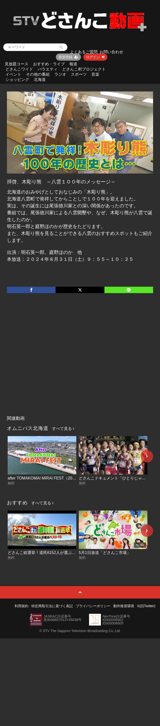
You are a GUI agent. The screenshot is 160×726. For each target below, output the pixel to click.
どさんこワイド (19, 69)
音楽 (95, 74)
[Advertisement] (51, 359)
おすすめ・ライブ (49, 64)
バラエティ (48, 69)
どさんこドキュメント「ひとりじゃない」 (116, 478)
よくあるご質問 (84, 52)
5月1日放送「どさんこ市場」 (105, 552)
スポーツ (79, 74)
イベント (13, 74)
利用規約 (21, 606)
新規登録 (68, 57)
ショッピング (17, 79)
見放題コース (16, 64)
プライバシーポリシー (93, 606)
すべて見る (63, 428)
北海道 (40, 79)
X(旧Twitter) (146, 606)
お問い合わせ (111, 52)
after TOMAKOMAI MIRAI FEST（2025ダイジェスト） (56, 478)
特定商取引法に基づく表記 (52, 606)
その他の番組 (38, 74)
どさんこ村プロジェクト (84, 69)
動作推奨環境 (123, 606)
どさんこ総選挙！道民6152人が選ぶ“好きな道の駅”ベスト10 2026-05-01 (72, 552)
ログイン (95, 57)
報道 (73, 64)
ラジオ (60, 74)
